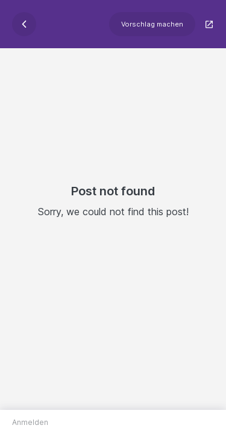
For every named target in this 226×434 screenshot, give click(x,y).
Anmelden (30, 422)
